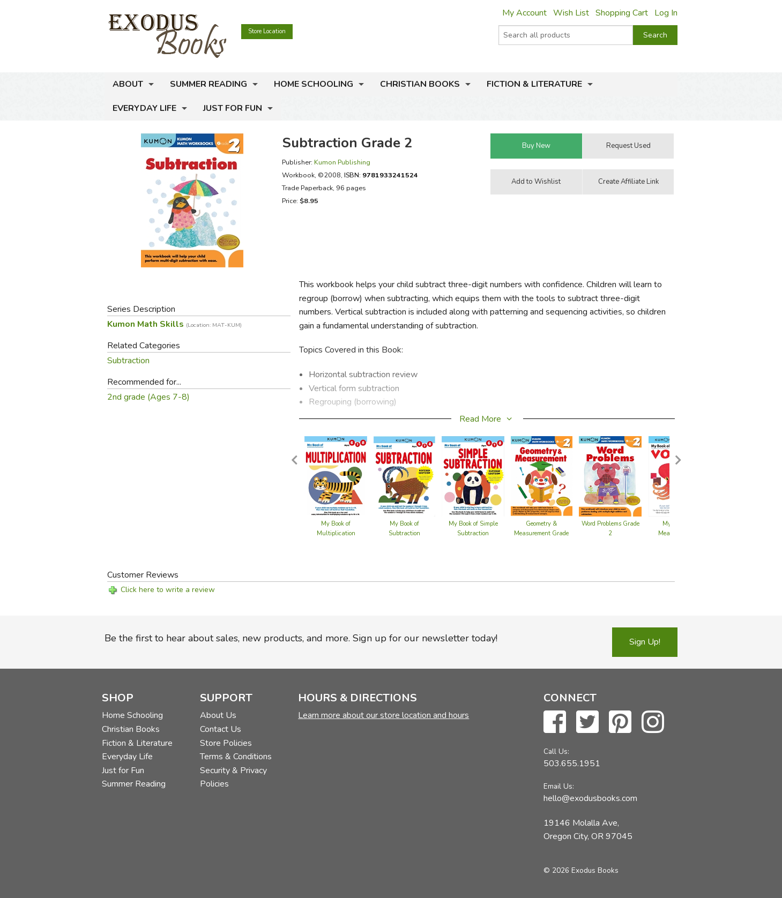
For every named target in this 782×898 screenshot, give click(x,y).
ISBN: (381, 174)
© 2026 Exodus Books (581, 870)
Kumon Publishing (342, 162)
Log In (665, 13)
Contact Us (220, 729)
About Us (218, 715)
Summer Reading (208, 84)
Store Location (267, 31)
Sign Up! (644, 642)
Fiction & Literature (534, 84)
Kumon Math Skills (174, 324)
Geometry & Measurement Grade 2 (541, 533)
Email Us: (558, 786)
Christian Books (420, 84)
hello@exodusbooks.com (590, 798)
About (128, 84)
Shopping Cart (621, 13)
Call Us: (556, 751)
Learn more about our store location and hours (383, 715)
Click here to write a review (168, 590)
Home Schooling (313, 84)
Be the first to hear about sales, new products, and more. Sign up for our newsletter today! (301, 638)
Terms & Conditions (236, 756)
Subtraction (128, 360)
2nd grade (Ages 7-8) (148, 397)
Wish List (571, 13)
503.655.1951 (571, 763)
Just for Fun (232, 108)
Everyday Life (144, 108)
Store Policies (226, 743)
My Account (524, 13)
